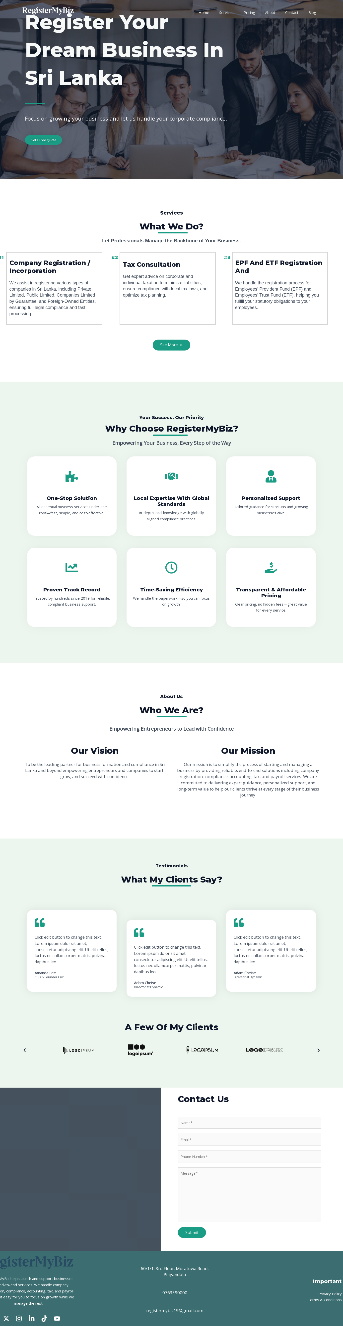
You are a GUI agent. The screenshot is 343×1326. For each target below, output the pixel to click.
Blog (313, 12)
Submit (191, 1223)
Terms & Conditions (325, 1286)
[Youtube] (57, 1300)
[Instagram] (19, 1300)
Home (219, 12)
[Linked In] (31, 1300)
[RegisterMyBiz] (48, 12)
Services (238, 12)
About (277, 12)
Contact (295, 12)
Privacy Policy (330, 1280)
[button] (24, 1040)
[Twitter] (6, 1300)
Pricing (259, 12)
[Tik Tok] (44, 1300)
